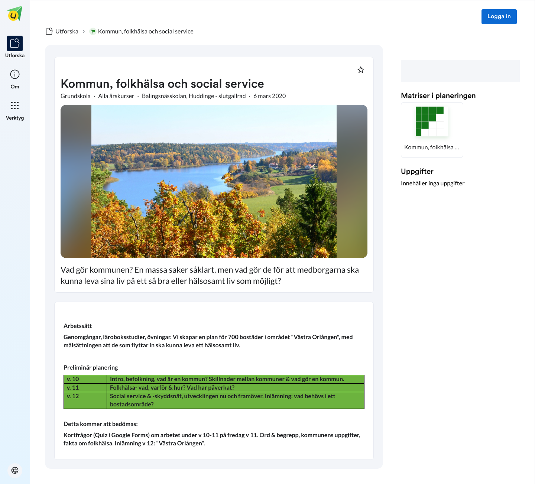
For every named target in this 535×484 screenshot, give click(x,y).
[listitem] (15, 47)
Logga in (499, 17)
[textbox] (214, 380)
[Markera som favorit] (360, 70)
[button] (432, 130)
